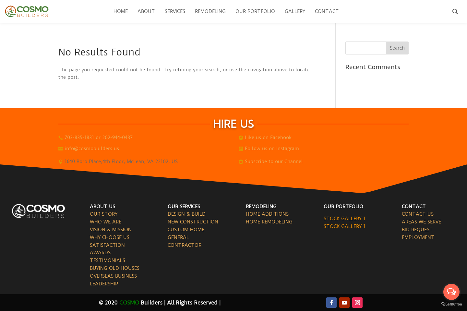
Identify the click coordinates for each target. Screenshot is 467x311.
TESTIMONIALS (107, 260)
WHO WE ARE (105, 222)
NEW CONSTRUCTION (193, 222)
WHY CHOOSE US (109, 237)
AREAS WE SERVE (421, 222)
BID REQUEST (417, 230)
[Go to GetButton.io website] (451, 304)
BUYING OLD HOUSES (114, 268)
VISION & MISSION (111, 230)
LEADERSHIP (104, 284)
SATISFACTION (107, 245)
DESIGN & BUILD (187, 214)
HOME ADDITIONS (267, 214)
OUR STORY (103, 214)
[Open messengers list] (451, 292)
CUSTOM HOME (186, 230)
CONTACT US (418, 214)
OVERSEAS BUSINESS (113, 276)
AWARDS (100, 253)
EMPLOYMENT (418, 237)
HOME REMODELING (269, 222)
